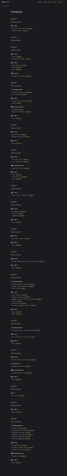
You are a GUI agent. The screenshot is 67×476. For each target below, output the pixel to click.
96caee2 (27, 438)
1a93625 (30, 447)
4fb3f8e (23, 94)
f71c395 (18, 412)
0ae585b (21, 215)
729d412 (18, 118)
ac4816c (41, 261)
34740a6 (25, 30)
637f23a (31, 430)
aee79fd (24, 295)
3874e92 (33, 305)
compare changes (16, 22)
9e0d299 (21, 395)
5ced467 (18, 69)
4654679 (18, 174)
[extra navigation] (64, 2)
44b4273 (18, 143)
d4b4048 (18, 103)
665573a (29, 92)
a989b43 (33, 359)
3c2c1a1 (27, 59)
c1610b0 (27, 366)
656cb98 (18, 222)
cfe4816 (29, 101)
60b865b (23, 134)
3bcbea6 (28, 111)
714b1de (24, 445)
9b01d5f (29, 373)
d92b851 (18, 268)
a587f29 (20, 109)
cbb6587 (23, 456)
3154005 (27, 432)
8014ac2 (23, 288)
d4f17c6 (27, 449)
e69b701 (23, 303)
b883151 (30, 434)
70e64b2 (27, 136)
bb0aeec (31, 286)
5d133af (37, 330)
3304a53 (19, 56)
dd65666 (19, 301)
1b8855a (28, 76)
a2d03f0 (32, 284)
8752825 (39, 299)
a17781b (23, 428)
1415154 (23, 65)
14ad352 (26, 168)
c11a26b (32, 337)
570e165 (27, 297)
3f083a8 (18, 245)
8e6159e (18, 179)
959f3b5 (25, 159)
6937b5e (18, 343)
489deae (23, 211)
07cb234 (18, 379)
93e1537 (20, 213)
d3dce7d (25, 161)
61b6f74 (18, 312)
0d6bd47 (31, 195)
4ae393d (18, 314)
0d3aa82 (24, 177)
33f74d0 (18, 67)
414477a (29, 28)
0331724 (27, 436)
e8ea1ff (18, 462)
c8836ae (27, 238)
